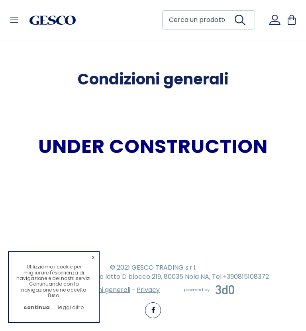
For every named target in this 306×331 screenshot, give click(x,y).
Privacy (148, 289)
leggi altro (71, 307)
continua (37, 307)
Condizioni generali (101, 289)
